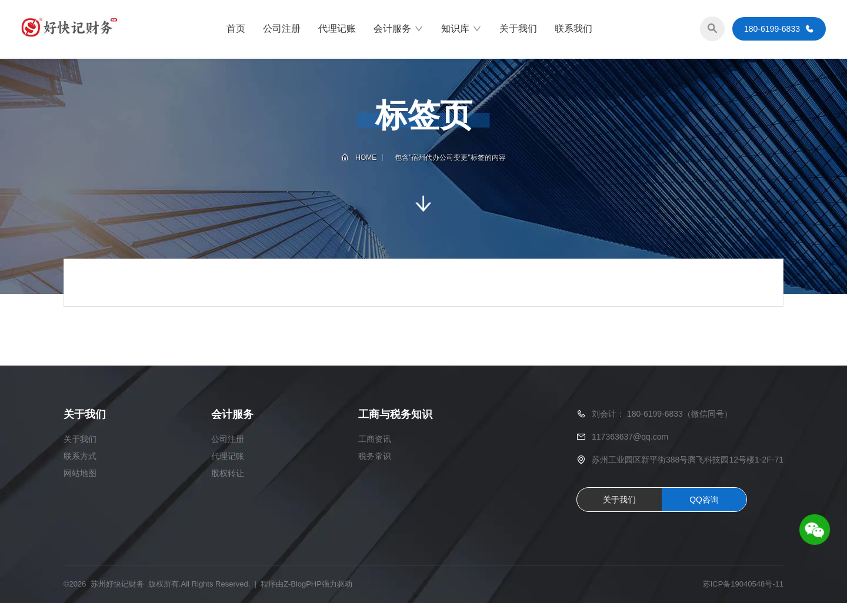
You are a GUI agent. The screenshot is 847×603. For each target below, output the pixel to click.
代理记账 (337, 29)
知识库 (461, 29)
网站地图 (80, 473)
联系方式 (80, 456)
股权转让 (227, 473)
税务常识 (374, 456)
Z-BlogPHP (303, 583)
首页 (235, 29)
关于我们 (518, 29)
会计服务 (399, 29)
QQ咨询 (704, 499)
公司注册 (282, 29)
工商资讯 (374, 439)
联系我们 (573, 29)
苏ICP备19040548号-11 (743, 583)
